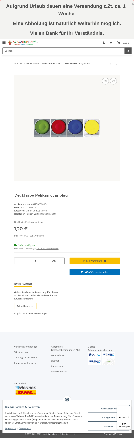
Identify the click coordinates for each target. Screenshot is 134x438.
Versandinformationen (25, 346)
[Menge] (35, 261)
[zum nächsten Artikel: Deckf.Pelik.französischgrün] (117, 63)
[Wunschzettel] (111, 43)
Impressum (57, 366)
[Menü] (129, 408)
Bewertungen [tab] (23, 283)
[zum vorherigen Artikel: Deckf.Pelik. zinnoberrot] (110, 63)
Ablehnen (106, 425)
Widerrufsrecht (59, 371)
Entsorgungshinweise (25, 363)
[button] (103, 43)
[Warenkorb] (123, 43)
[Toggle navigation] (4, 41)
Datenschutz (57, 355)
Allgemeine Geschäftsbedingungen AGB (65, 348)
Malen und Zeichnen (36, 210)
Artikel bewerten (25, 306)
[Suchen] (63, 50)
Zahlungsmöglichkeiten (26, 357)
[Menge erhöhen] (61, 261)
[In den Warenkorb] (16, 73)
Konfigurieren (106, 416)
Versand (39, 235)
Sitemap (55, 360)
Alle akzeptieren (106, 407)
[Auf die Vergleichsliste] (105, 81)
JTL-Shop (118, 434)
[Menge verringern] (17, 261)
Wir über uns (21, 352)
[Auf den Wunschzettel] (113, 81)
